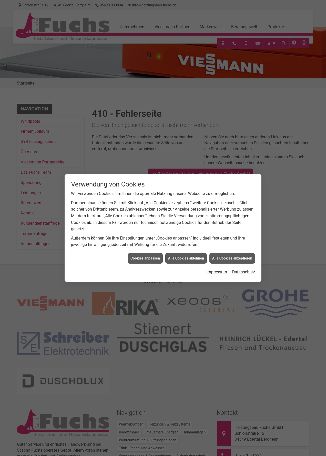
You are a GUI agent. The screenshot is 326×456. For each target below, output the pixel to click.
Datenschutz (243, 266)
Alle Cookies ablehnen (186, 253)
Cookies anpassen (145, 253)
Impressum (216, 266)
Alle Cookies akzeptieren (232, 253)
